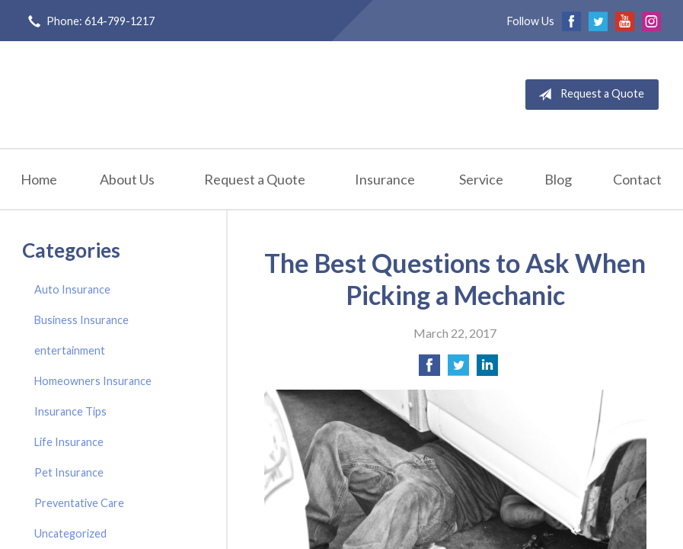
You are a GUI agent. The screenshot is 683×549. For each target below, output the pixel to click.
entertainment (69, 350)
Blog (558, 179)
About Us (127, 179)
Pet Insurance (69, 472)
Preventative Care (79, 502)
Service (481, 179)
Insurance (385, 179)
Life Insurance (69, 441)
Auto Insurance (72, 289)
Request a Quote (588, 94)
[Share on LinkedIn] (487, 369)
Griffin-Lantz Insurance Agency (176, 94)
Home (39, 179)
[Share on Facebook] (429, 369)
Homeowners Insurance (93, 380)
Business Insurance (81, 319)
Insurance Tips (70, 411)
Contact (637, 179)
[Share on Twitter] (458, 369)
